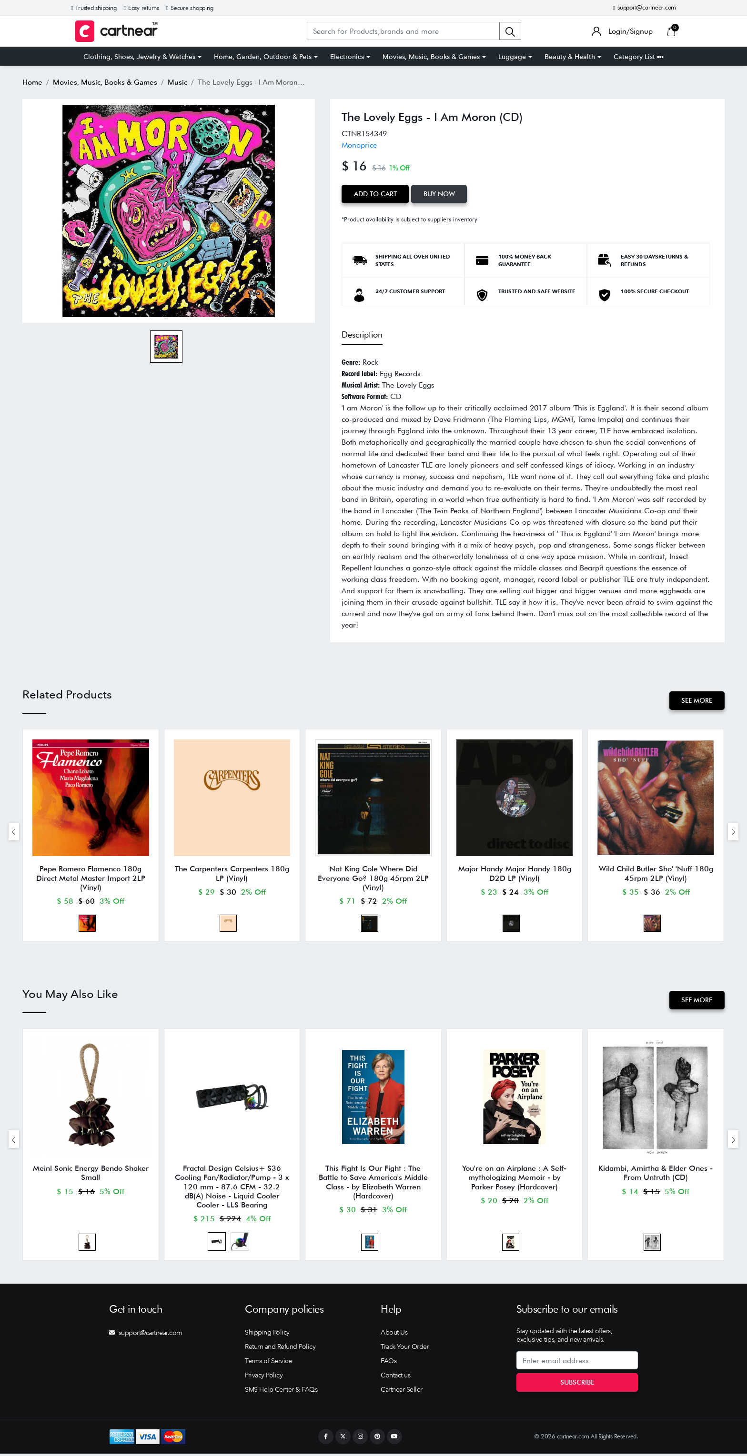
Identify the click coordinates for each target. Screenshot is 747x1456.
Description (362, 334)
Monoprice (359, 145)
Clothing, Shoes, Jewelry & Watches (139, 56)
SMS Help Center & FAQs (281, 1391)
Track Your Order (405, 1349)
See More (696, 700)
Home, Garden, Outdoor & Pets (263, 56)
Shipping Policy (267, 1334)
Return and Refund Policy (280, 1349)
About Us (394, 1334)
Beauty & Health (570, 56)
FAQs (388, 1363)
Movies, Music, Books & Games (431, 56)
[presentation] (14, 831)
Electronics (347, 56)
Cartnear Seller (402, 1391)
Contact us (395, 1377)
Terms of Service (268, 1363)
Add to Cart (375, 194)
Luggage (512, 56)
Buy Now (439, 194)
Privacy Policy (264, 1377)
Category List (639, 56)
